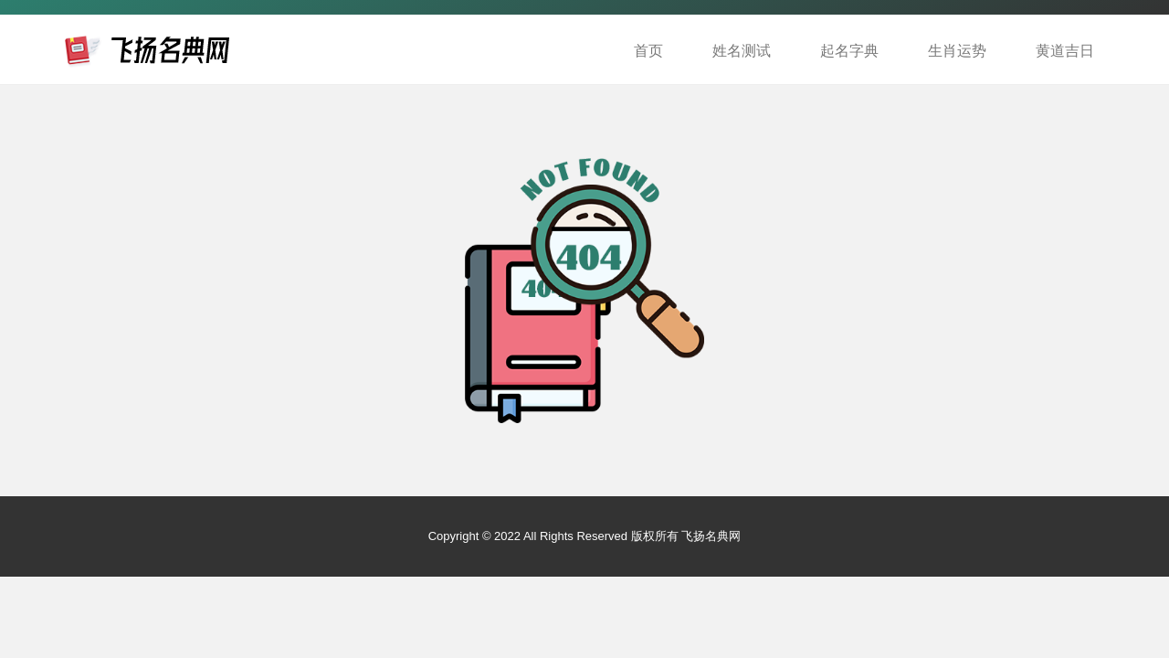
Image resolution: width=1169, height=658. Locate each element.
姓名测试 (741, 50)
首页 (648, 50)
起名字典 (849, 50)
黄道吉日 (1065, 50)
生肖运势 (957, 50)
